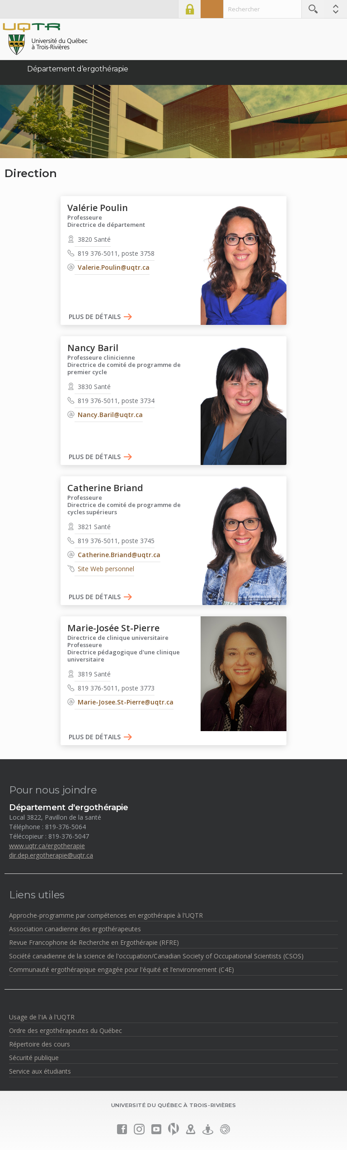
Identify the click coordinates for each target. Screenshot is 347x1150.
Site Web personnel (106, 568)
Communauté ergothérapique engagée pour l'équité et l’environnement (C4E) (121, 969)
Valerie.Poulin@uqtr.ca (114, 267)
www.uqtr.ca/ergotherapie (47, 845)
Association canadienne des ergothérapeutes (75, 929)
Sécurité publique (34, 1057)
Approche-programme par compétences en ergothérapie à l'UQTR (106, 915)
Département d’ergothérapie (77, 69)
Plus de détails (95, 316)
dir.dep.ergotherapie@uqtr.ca (51, 855)
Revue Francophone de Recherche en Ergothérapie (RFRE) (94, 942)
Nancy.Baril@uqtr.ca (110, 414)
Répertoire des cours (39, 1044)
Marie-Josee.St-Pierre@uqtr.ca (126, 702)
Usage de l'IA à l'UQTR (42, 1017)
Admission (212, 9)
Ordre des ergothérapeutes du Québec (65, 1030)
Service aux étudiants (40, 1071)
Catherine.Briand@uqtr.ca (119, 554)
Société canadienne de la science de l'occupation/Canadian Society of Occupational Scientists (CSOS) (156, 956)
